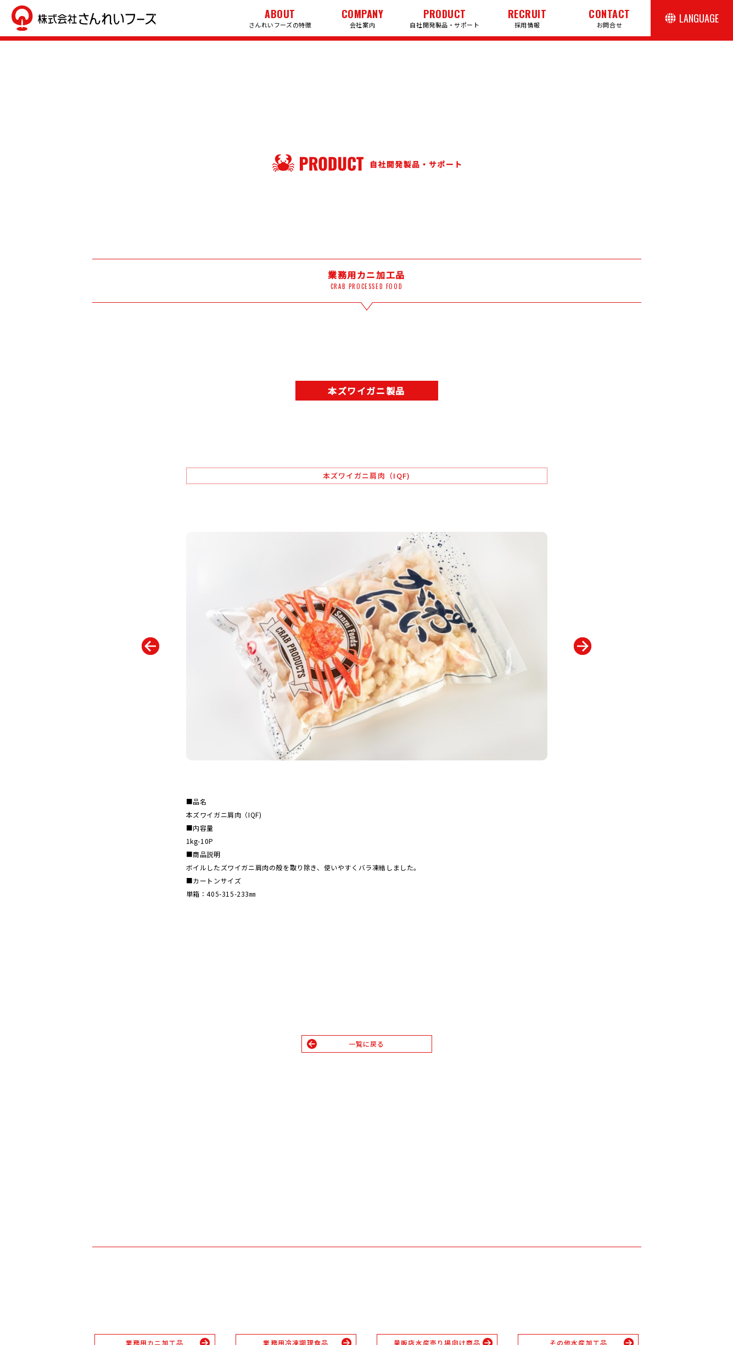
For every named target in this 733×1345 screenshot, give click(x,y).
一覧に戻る (367, 1043)
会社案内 (363, 18)
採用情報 (527, 18)
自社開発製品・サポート (444, 18)
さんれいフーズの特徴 (280, 18)
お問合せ (609, 18)
